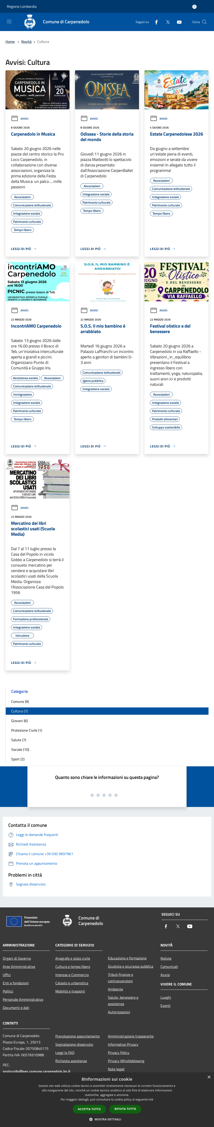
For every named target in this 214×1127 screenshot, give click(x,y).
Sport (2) (17, 759)
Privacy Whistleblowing (126, 1061)
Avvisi (19, 118)
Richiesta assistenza (71, 1061)
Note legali (116, 1069)
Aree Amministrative (19, 966)
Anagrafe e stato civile (72, 958)
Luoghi (165, 997)
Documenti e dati (16, 1007)
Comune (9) (20, 701)
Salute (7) (18, 740)
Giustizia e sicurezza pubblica (130, 966)
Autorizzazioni (119, 1012)
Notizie (165, 958)
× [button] (209, 1077)
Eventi (165, 1005)
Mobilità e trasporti (70, 991)
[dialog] (107, 1099)
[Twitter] (166, 22)
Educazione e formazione (127, 958)
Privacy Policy (118, 1052)
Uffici (7, 974)
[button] (107, 1119)
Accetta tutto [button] (89, 1109)
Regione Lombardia (22, 6)
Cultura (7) (19, 711)
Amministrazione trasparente (131, 1036)
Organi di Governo (17, 958)
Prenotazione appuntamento (77, 1036)
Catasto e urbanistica (71, 983)
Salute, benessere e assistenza (123, 1000)
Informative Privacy (123, 1044)
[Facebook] (154, 22)
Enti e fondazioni (16, 983)
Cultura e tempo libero (72, 966)
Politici (8, 991)
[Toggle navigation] (9, 21)
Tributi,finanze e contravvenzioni (120, 978)
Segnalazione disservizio (74, 1044)
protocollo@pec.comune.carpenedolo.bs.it (36, 1071)
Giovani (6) (19, 720)
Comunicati (169, 966)
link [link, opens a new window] (151, 1099)
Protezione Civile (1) (26, 730)
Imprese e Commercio (72, 974)
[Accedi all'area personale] (194, 6)
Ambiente (115, 989)
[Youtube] (177, 22)
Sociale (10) (20, 749)
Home (10, 41)
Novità (26, 41)
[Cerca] (204, 22)
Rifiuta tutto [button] (125, 1109)
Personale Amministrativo (23, 999)
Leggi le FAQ (65, 1052)
